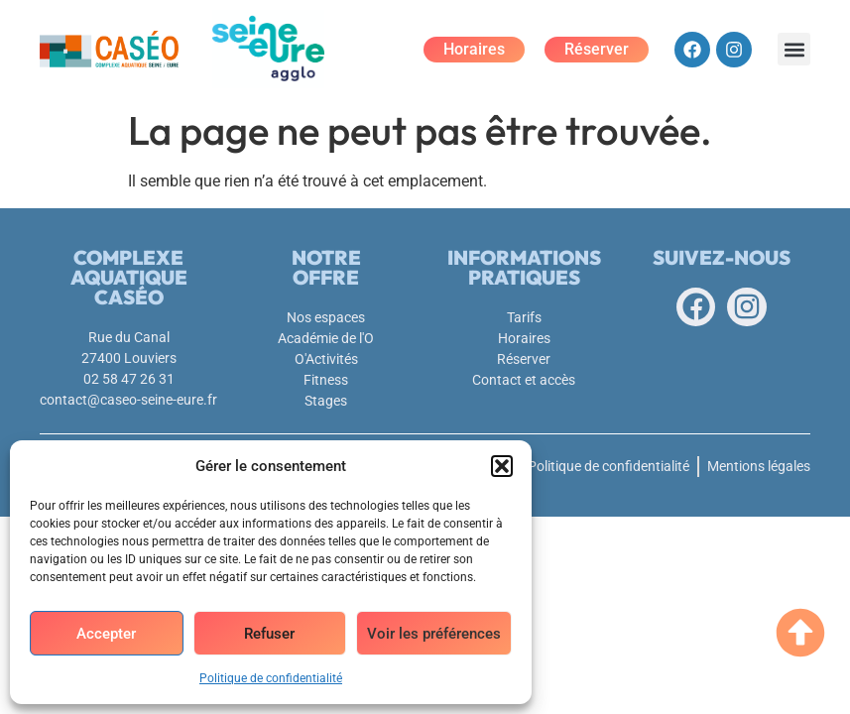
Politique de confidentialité (270, 678)
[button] (502, 466)
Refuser (269, 634)
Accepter (106, 634)
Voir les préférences (434, 634)
